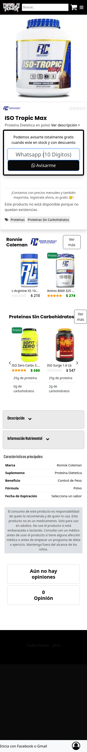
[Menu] (81, 7)
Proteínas (18, 220)
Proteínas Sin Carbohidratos (48, 220)
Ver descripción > (65, 125)
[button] (43, 419)
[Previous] (10, 363)
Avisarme (43, 165)
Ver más (71, 242)
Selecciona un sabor (66, 496)
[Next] (77, 363)
